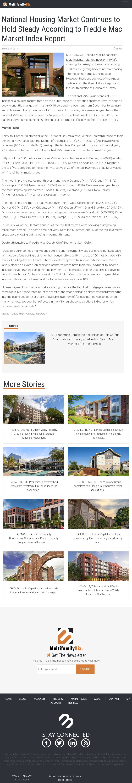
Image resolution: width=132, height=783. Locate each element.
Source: (24, 314)
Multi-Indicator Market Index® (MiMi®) (91, 59)
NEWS (9, 698)
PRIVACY (27, 776)
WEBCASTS (40, 698)
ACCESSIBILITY (22, 779)
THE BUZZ (58, 698)
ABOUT (97, 698)
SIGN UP (85, 669)
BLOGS (22, 698)
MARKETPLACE (79, 698)
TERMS (15, 776)
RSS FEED (73, 702)
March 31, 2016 (10, 48)
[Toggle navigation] (125, 4)
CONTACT (114, 698)
